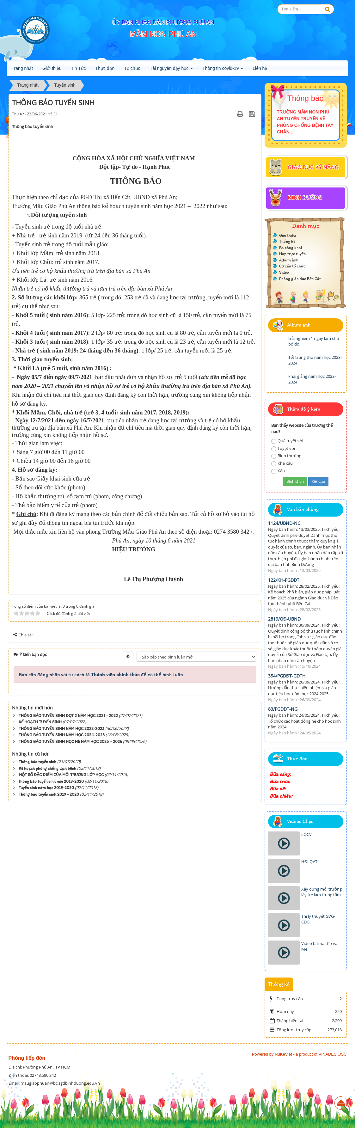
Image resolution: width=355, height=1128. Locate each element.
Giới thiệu (52, 68)
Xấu (278, 471)
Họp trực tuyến (292, 253)
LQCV (306, 834)
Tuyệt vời (283, 448)
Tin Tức (78, 68)
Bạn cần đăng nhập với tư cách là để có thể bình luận (101, 674)
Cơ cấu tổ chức (292, 266)
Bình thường (286, 456)
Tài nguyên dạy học (171, 70)
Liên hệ (260, 68)
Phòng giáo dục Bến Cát (300, 278)
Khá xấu (282, 463)
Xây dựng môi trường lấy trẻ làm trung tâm (321, 892)
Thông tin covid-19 (222, 70)
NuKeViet (283, 1054)
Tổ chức (132, 68)
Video (284, 272)
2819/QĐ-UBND (284, 619)
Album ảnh (288, 260)
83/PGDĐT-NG (282, 709)
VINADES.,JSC (333, 1054)
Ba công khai (290, 247)
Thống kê (287, 241)
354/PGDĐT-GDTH (286, 676)
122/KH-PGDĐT (283, 580)
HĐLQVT (309, 861)
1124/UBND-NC (284, 523)
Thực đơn (105, 68)
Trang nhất (22, 68)
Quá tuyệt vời (287, 441)
